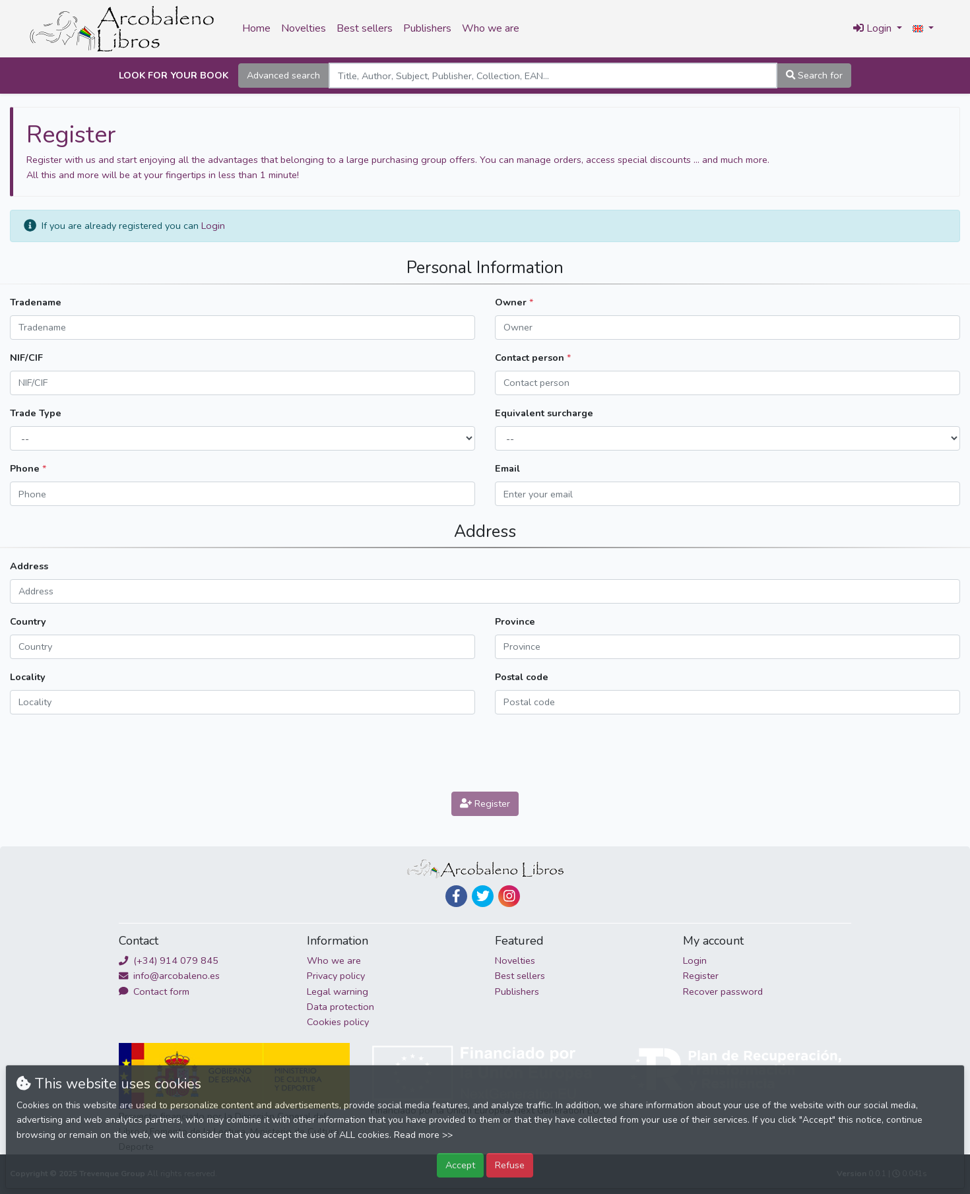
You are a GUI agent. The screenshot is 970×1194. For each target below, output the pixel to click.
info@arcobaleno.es (169, 975)
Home (256, 28)
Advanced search (283, 75)
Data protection (340, 1006)
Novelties (303, 28)
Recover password (723, 991)
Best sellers (365, 28)
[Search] (553, 75)
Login (213, 225)
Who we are (490, 28)
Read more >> (423, 1135)
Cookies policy (338, 1021)
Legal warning (337, 991)
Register (485, 803)
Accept (460, 1165)
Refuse (510, 1165)
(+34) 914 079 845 (168, 960)
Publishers (427, 28)
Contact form (154, 991)
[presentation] (485, 750)
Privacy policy (336, 975)
